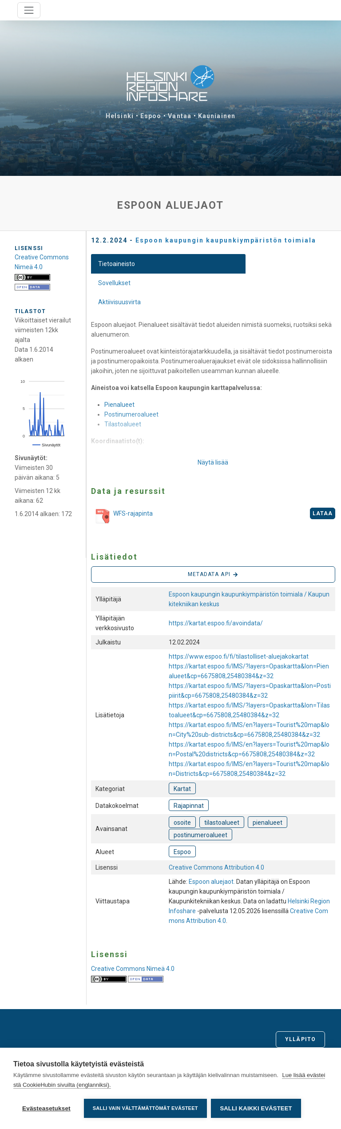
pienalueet (267, 822)
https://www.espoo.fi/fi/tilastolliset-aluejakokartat (239, 656)
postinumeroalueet (200, 835)
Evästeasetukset (46, 1108)
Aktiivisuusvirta (119, 302)
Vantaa (179, 115)
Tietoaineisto (116, 263)
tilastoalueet (221, 822)
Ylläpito (300, 1039)
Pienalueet (119, 404)
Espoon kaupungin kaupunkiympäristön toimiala (225, 240)
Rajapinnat (189, 805)
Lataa (323, 513)
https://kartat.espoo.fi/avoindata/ (216, 623)
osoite (182, 822)
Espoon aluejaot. (212, 881)
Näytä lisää (213, 462)
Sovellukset (114, 282)
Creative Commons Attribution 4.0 (216, 867)
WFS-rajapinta (122, 516)
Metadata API (213, 575)
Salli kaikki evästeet (256, 1108)
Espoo (151, 115)
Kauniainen (216, 115)
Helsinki (120, 115)
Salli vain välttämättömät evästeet (145, 1108)
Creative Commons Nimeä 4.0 (132, 968)
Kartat (182, 788)
